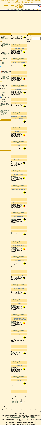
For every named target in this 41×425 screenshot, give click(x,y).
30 (15, 401)
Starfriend (20, 64)
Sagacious (13, 322)
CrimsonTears (14, 177)
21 (13, 400)
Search (3, 89)
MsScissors (13, 233)
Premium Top (4, 77)
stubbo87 (20, 50)
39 (17, 402)
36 (12, 402)
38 (15, 402)
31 (17, 401)
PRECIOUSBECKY (15, 368)
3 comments (21, 156)
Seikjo (19, 119)
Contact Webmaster (31, 417)
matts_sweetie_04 (15, 162)
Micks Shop (4, 37)
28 (12, 401)
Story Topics (4, 55)
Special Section (5, 72)
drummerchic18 (14, 36)
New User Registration (34, 45)
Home (8, 9)
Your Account (27, 9)
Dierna (19, 91)
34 (22, 401)
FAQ (12, 9)
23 (17, 400)
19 (24, 399)
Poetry (18, 45)
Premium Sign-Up (4, 69)
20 (12, 400)
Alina (19, 276)
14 (15, 399)
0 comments (21, 99)
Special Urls (3, 107)
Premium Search (5, 76)
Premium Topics (5, 79)
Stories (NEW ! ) (5, 53)
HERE (23, 395)
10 (23, 398)
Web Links (20, 9)
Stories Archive (5, 57)
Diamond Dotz (4, 112)
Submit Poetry (5, 43)
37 (13, 402)
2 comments (21, 44)
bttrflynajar (13, 219)
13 (13, 399)
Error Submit (3, 39)
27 (24, 400)
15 (17, 399)
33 (20, 401)
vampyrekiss (14, 306)
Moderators (4, 101)
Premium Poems (5, 73)
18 (22, 399)
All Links (3, 92)
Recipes (3, 100)
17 (20, 399)
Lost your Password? (33, 43)
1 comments (21, 85)
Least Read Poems (6, 44)
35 (24, 401)
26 (22, 400)
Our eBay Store (5, 38)
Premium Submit (5, 75)
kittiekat (19, 133)
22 (15, 400)
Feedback (4, 63)
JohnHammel (14, 248)
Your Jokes (3, 106)
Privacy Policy (22, 417)
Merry (19, 191)
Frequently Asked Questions (12, 417)
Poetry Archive (5, 47)
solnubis (20, 104)
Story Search (4, 58)
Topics (15, 9)
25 (20, 400)
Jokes (3, 84)
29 (13, 401)
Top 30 (22, 10)
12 (12, 399)
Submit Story (4, 54)
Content (3, 86)
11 (24, 398)
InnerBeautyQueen (15, 148)
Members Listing (5, 46)
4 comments (21, 330)
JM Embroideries (4, 109)
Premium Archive (5, 78)
